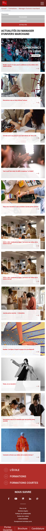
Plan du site (23, 508)
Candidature (38, 528)
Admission (23, 21)
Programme (23, 17)
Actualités (23, 25)
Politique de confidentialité (23, 513)
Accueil (4, 8)
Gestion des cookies (23, 516)
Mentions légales (23, 511)
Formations (13, 8)
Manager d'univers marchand (29, 8)
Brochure (22, 528)
